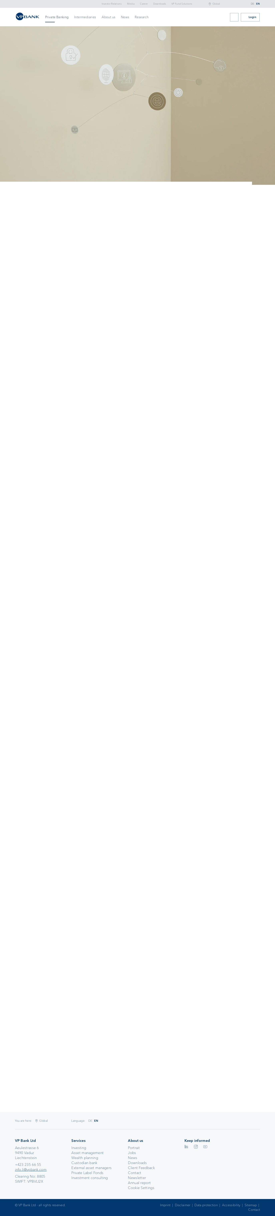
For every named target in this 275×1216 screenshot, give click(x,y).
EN (258, 3)
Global (216, 3)
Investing (78, 1148)
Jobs (132, 1153)
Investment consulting (89, 1178)
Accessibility (231, 1205)
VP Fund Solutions (181, 3)
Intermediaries (85, 17)
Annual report (139, 1183)
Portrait (134, 1148)
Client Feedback (141, 1168)
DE (252, 3)
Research (141, 17)
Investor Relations (112, 3)
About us (108, 17)
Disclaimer (182, 1205)
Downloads (159, 3)
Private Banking (57, 17)
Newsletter (137, 1178)
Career (144, 3)
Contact (134, 1173)
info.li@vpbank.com (31, 1169)
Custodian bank (84, 1163)
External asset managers (91, 1168)
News (125, 17)
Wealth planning (84, 1158)
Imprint (165, 1205)
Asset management (87, 1153)
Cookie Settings (141, 1188)
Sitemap (251, 1205)
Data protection (206, 1205)
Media (131, 3)
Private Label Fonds (87, 1173)
